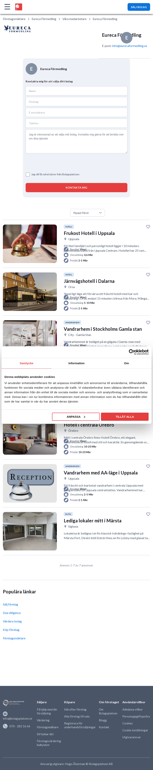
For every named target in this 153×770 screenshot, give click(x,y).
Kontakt (104, 727)
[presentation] (48, 160)
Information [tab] (76, 363)
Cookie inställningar (135, 730)
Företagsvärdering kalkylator (49, 743)
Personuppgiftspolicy (136, 716)
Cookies (127, 723)
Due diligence (12, 613)
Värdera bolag (12, 621)
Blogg (103, 720)
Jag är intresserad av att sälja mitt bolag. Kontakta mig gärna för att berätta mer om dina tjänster (76, 141)
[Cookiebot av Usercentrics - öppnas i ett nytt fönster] (132, 352)
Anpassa (76, 416)
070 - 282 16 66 (16, 726)
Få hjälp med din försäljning (47, 711)
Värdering (43, 720)
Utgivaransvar (131, 737)
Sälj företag (10, 604)
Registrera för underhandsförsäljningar (80, 725)
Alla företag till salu (77, 716)
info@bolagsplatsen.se (17, 716)
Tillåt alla (125, 416)
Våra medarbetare (74, 19)
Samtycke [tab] (26, 363)
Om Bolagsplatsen (108, 711)
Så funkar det (45, 734)
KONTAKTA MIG (76, 187)
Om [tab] (126, 363)
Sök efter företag (75, 709)
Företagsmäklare (14, 19)
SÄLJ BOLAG (139, 7)
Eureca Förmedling (44, 19)
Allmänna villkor (132, 709)
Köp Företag (11, 629)
